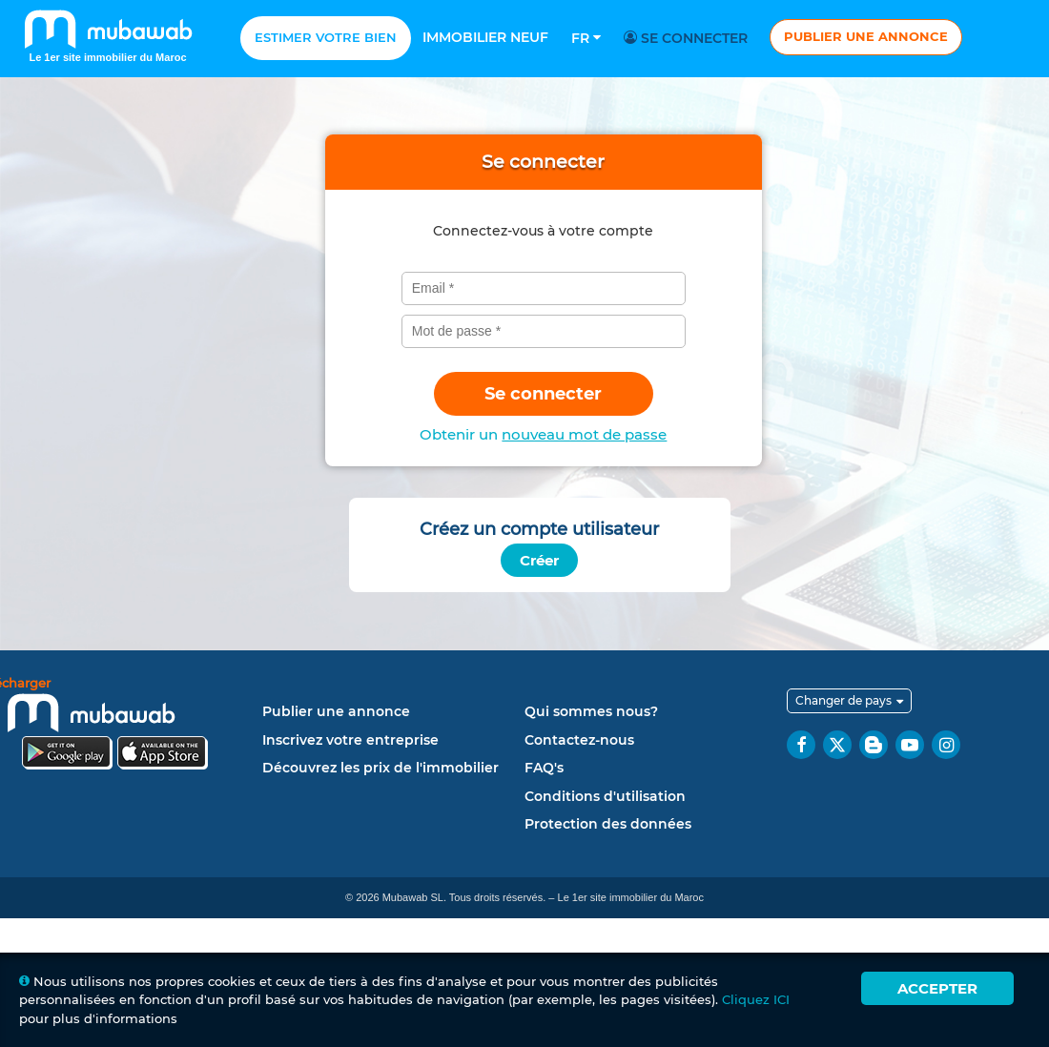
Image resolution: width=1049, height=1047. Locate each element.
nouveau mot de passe (584, 434)
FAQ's (544, 767)
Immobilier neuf (485, 37)
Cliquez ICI (756, 999)
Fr (586, 38)
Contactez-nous (579, 740)
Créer (539, 560)
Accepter (937, 988)
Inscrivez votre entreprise (350, 740)
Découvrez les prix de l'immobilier (380, 767)
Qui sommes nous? (591, 711)
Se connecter (688, 38)
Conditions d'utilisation (605, 796)
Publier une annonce (866, 36)
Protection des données (607, 823)
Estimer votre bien (326, 37)
